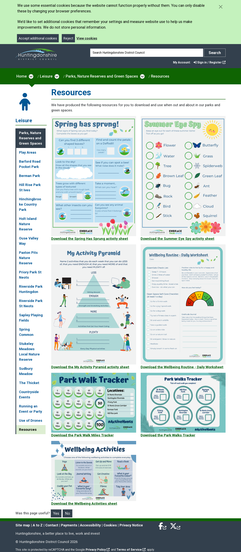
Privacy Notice (131, 525)
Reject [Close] (68, 38)
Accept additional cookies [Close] (38, 38)
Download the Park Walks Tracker (168, 435)
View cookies (86, 38)
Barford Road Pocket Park (29, 164)
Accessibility (90, 525)
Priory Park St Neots (30, 275)
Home (21, 76)
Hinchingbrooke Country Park (30, 204)
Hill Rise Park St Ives (30, 187)
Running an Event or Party (30, 409)
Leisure (46, 76)
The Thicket (29, 383)
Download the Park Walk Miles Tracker (82, 435)
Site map (22, 525)
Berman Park (29, 176)
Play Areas (27, 152)
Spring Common (26, 332)
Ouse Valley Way (28, 241)
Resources (160, 76)
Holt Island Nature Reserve (28, 224)
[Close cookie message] (221, 7)
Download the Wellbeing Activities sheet (84, 504)
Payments (69, 525)
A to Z (38, 525)
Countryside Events (29, 394)
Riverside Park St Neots (31, 303)
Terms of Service (131, 549)
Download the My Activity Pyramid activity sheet (90, 367)
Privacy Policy (98, 549)
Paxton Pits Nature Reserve (28, 258)
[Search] (146, 53)
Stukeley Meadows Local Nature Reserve (29, 352)
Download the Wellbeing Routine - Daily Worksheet (182, 367)
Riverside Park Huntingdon (31, 289)
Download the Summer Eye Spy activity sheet (177, 239)
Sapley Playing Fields (31, 318)
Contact (51, 525)
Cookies (110, 525)
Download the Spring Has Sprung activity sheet (89, 239)
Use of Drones (30, 421)
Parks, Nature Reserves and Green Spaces (102, 76)
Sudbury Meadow (26, 371)
